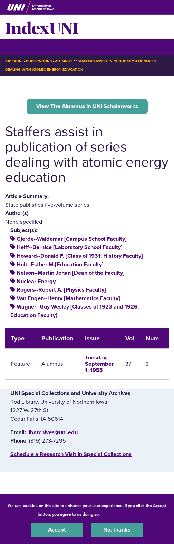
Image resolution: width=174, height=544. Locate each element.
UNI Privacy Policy (119, 514)
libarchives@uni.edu (52, 432)
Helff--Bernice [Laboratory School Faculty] (70, 247)
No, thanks (116, 529)
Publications (38, 61)
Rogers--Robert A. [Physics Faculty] (61, 289)
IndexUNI (41, 27)
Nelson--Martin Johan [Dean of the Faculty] (71, 272)
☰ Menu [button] (17, 47)
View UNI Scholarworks (87, 106)
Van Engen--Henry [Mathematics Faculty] (68, 298)
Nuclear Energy (36, 281)
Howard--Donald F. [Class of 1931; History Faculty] (80, 255)
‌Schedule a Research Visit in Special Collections (71, 454)
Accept (57, 529)
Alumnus (63, 61)
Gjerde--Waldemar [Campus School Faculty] (72, 238)
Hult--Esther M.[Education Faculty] (60, 264)
